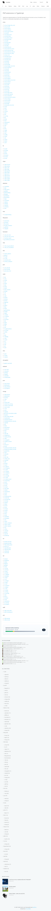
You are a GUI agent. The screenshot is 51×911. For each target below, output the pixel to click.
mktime (6, 202)
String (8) (6, 859)
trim (5, 527)
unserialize (6, 601)
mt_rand (6, 330)
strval (5, 599)
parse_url (6, 546)
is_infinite (6, 316)
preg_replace (7, 386)
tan (5, 346)
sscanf (5, 465)
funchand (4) (7, 758)
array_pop (6, 70)
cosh (5, 296)
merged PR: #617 (9, 650)
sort (5, 138)
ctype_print (6, 174)
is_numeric (6, 585)
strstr (5, 513)
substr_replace (7, 526)
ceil (5, 292)
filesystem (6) (7, 755)
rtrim (5, 452)
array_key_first (7, 58)
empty (5, 562)
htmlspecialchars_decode (10, 421)
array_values (7, 102)
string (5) (6, 683)
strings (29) (7, 699)
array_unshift (7, 100)
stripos (5, 490)
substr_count (7, 524)
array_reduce (7, 77)
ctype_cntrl (6, 167)
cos (5, 294)
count (5, 109)
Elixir (38, 6)
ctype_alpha (7, 166)
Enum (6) (6, 818)
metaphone (7, 435)
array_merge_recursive (9, 66)
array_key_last (7, 59)
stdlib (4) (6, 681)
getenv (5, 255)
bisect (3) (6, 710)
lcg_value (6, 319)
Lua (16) (5, 795)
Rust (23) (5, 851)
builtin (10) (7, 839)
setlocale (6, 454)
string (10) (6, 730)
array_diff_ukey (7, 39)
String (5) (6, 824)
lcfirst (5, 425)
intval (5, 566)
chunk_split (7, 402)
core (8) (6, 831)
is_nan (5, 318)
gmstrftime (6, 197)
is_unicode (6, 593)
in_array (6, 116)
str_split (6, 477)
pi (4, 333)
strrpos (6, 510)
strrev (5, 507)
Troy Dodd (28, 908)
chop (5, 399)
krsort (5, 119)
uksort (5, 141)
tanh (5, 347)
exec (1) (6, 753)
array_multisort (7, 67)
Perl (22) (5, 788)
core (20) (6, 793)
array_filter (6, 44)
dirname (6, 222)
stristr (5, 493)
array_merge (7, 64)
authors (34, 907)
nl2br (5, 438)
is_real (5, 588)
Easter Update (12, 886)
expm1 (5, 305)
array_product (7, 72)
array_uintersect (8, 95)
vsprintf (6, 533)
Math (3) (6, 829)
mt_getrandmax (8, 328)
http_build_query (8, 544)
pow (5, 335)
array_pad (6, 69)
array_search (7, 83)
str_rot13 (6, 474)
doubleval (6, 560)
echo (5, 410)
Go (5, 6)
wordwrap (6, 535)
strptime (6, 205)
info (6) (6, 762)
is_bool (5, 571)
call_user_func (7, 235)
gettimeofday (7, 192)
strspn (5, 512)
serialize (6, 598)
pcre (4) (6, 775)
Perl (23, 6)
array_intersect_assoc (9, 48)
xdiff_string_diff (7, 610)
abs (5, 277)
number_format (8, 441)
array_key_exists (8, 56)
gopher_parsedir (8, 363)
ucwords (6, 530)
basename (6, 220)
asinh (5, 283)
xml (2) (6, 786)
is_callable (6, 574)
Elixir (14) (5, 815)
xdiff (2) (6, 784)
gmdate (6, 194)
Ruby (15, 6)
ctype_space (7, 177)
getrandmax (7, 310)
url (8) (5, 705)
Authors (35, 2)
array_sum (6, 89)
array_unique (7, 98)
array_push (6, 73)
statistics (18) (7, 728)
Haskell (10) (6, 868)
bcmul (5, 153)
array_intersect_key (8, 50)
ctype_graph (7, 170)
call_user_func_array (9, 236)
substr (5, 521)
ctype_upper (7, 178)
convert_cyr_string (8, 404)
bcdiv (5, 152)
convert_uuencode (8, 405)
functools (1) (7, 717)
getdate (6, 191)
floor (5, 307)
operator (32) (7, 723)
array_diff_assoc (8, 34)
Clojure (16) (6, 826)
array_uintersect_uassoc (9, 97)
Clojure (43, 6)
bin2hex (6, 397)
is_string (6, 591)
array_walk (6, 103)
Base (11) (6, 813)
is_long (5, 582)
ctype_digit (6, 169)
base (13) (6, 805)
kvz (4, 645)
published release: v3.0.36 (19, 644)
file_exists (6, 224)
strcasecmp (7, 480)
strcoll (5, 485)
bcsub (5, 158)
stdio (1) (6, 679)
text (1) (6, 866)
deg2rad (6, 302)
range (5, 130)
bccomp (6, 150)
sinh (5, 343)
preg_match (7, 383)
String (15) (6, 739)
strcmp (5, 483)
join (5, 424)
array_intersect (7, 47)
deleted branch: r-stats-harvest (12, 648)
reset (5, 131)
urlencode (6, 552)
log (5, 321)
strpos (5, 504)
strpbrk (6, 502)
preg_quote (7, 385)
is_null (5, 584)
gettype (6, 565)
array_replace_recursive (9, 80)
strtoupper (6, 518)
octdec (5, 332)
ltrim (5, 430)
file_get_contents (8, 225)
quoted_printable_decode (10, 447)
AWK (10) (5, 836)
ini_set (5, 258)
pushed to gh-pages (17, 642)
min (5, 327)
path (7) (6, 692)
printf (5, 446)
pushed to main (9, 645)
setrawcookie (7, 377)
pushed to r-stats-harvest (11, 653)
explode (6, 411)
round (5, 339)
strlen (5, 494)
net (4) (5, 690)
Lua (27, 6)
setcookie (6, 375)
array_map (6, 62)
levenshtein (7, 427)
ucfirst (5, 529)
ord (5, 443)
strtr (5, 519)
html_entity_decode (8, 416)
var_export (6, 604)
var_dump (6, 602)
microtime (6, 200)
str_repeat (6, 471)
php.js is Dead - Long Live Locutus (17, 893)
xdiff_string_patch (8, 612)
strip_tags (6, 488)
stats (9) (6, 808)
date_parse (6, 189)
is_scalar (6, 590)
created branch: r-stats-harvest (12, 656)
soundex (6, 460)
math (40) (6, 721)
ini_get (5, 256)
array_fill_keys (7, 42)
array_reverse (7, 81)
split (5, 461)
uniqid (5, 355)
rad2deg (6, 336)
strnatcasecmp (7, 496)
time (5, 208)
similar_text (7, 458)
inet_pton (6, 371)
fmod (5, 308)
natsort (6, 123)
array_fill (6, 41)
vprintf (5, 532)
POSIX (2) (6, 791)
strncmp (6, 501)
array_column (7, 28)
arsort (5, 106)
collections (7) (7, 864)
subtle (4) (6, 701)
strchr (5, 482)
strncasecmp (7, 499)
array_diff (6, 33)
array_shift (6, 84)
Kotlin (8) (5, 861)
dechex (6, 299)
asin (5, 282)
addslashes (7, 396)
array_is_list (7, 55)
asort (5, 108)
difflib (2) (6, 715)
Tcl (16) (5, 841)
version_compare (8, 261)
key (5, 117)
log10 (5, 322)
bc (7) (5, 747)
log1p (5, 324)
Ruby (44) (5, 732)
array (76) (6, 744)
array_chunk (7, 26)
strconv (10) (7, 697)
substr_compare (8, 523)
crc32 (5, 408)
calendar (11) (7, 713)
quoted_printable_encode (10, 449)
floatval (6, 563)
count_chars (7, 407)
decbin (5, 297)
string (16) (6, 844)
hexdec (6, 311)
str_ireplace (7, 468)
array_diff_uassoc (8, 37)
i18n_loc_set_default (9, 247)
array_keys (6, 61)
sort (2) (6, 694)
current (6, 111)
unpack (6, 357)
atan (5, 285)
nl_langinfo (6, 440)
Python (10, 6)
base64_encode (7, 543)
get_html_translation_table (10, 413)
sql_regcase (7, 388)
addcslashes (7, 394)
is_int (5, 579)
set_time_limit (7, 260)
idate (5, 199)
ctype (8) (6, 674)
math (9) (6, 798)
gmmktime (6, 195)
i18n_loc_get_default (9, 246)
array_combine (7, 30)
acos (5, 278)
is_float (5, 577)
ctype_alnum (7, 164)
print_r (5, 596)
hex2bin (6, 415)
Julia (34, 6)
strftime (6, 203)
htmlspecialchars (8, 419)
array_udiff (6, 91)
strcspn (6, 487)
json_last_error (7, 271)
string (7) (6, 800)
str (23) (6, 854)
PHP (19, 6)
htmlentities (7, 418)
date (5, 188)
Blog (31, 2)
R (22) (4, 803)
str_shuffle (6, 476)
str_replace (6, 472)
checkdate (6, 186)
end (5, 114)
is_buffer (6, 573)
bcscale (6, 156)
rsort (5, 133)
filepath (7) (6, 688)
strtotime (6, 206)
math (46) (6, 766)
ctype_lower (7, 172)
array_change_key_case (9, 25)
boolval (6, 559)
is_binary (6, 569)
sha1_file (6, 457)
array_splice (7, 87)
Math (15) (6, 737)
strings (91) (7, 777)
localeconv (6, 429)
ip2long (6, 372)
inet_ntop (6, 369)
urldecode (6, 551)
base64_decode (7, 541)
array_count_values (8, 31)
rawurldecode (7, 548)
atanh (5, 288)
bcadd (5, 149)
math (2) (6, 676)
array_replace (7, 78)
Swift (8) (5, 856)
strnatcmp (6, 497)
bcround (6, 155)
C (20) (4, 671)
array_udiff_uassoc (8, 94)
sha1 (5, 455)
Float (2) (6, 820)
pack (5, 354)
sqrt (5, 344)
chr (5, 400)
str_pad (6, 469)
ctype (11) (6, 749)
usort (5, 142)
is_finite (6, 314)
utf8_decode (7, 618)
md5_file (6, 433)
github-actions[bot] (7, 642)
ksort (5, 120)
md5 (5, 432)
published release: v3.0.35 (19, 660)
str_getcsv (6, 466)
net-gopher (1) (7, 771)
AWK (48, 6)
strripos (6, 508)
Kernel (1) (6, 822)
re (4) (5, 726)
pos (5, 127)
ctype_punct (7, 175)
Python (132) (6, 708)
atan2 (5, 286)
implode (6, 422)
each (5, 113)
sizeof (5, 136)
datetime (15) (7, 751)
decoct (5, 300)
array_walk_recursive (9, 105)
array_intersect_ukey (9, 53)
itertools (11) (7, 719)
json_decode (7, 267)
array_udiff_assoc (8, 92)
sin (5, 341)
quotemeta (6, 451)
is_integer (6, 580)
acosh (5, 280)
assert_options (7, 253)
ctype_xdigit (7, 180)
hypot (5, 313)
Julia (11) (5, 810)
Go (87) (5, 685)
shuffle (5, 134)
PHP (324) (5, 742)
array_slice (6, 86)
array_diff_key (7, 36)
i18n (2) (6, 760)
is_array (6, 568)
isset (5, 595)
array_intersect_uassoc (9, 51)
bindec (5, 291)
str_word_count (7, 479)
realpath (6, 228)
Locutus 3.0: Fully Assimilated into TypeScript (20, 879)
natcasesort (7, 122)
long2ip (6, 374)
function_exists (7, 238)
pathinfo (6, 227)
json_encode (7, 269)
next (5, 125)
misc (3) (6, 768)
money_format (7, 436)
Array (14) (6, 735)
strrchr (5, 505)
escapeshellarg (7, 214)
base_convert (7, 289)
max (5, 325)
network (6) (7, 773)
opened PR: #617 (9, 654)
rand (5, 338)
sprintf (5, 463)
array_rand (6, 75)
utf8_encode (7, 620)
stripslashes (7, 491)
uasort (5, 139)
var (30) (6, 781)
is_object (6, 587)
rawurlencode (7, 549)
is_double (6, 576)
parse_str (6, 444)
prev (5, 128)
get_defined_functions (9, 239)
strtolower (6, 516)
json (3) (6, 764)
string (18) (6, 849)
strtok (5, 515)
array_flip (6, 45)
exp (5, 303)
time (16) (6, 703)
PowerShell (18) (7, 846)
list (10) (6, 871)
